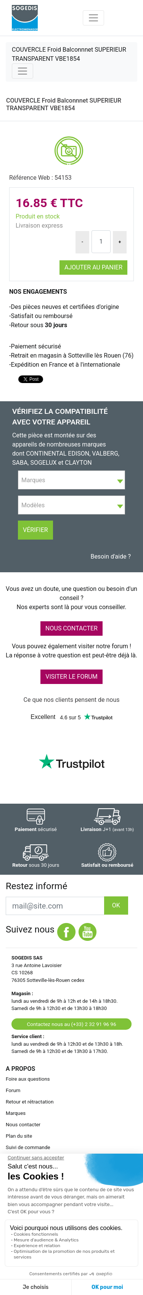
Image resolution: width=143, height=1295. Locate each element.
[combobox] (71, 479)
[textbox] (71, 480)
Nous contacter (23, 1124)
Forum (13, 1090)
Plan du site (19, 1136)
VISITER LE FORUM (71, 676)
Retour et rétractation (30, 1102)
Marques (16, 1113)
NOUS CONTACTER (71, 628)
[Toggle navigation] (93, 17)
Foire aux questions (28, 1079)
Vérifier (35, 530)
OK (116, 905)
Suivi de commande (28, 1147)
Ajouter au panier (93, 267)
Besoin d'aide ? (110, 556)
